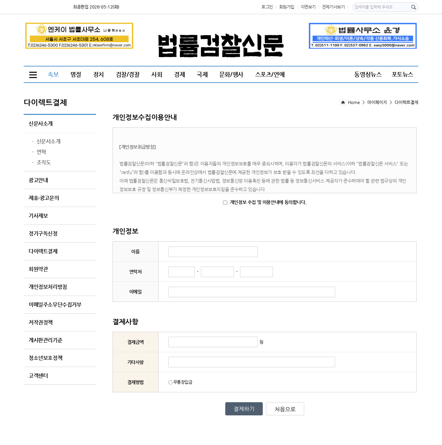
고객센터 (38, 376)
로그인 (267, 6)
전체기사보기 (333, 6)
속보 (53, 74)
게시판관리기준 (45, 340)
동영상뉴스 (367, 74)
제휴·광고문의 (44, 198)
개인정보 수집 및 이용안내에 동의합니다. (264, 202)
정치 (98, 74)
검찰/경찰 (128, 74)
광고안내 (38, 180)
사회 (156, 74)
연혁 (39, 152)
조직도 (41, 163)
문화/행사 (231, 74)
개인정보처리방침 (48, 287)
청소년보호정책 (45, 358)
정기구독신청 (43, 234)
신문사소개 (41, 124)
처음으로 (285, 409)
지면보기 (308, 6)
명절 (75, 74)
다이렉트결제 (43, 251)
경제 (179, 74)
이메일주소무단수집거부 (55, 305)
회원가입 (286, 6)
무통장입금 (180, 382)
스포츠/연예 (270, 74)
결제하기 (244, 409)
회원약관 (38, 269)
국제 (202, 74)
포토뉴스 (402, 74)
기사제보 (38, 216)
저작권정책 (41, 323)
